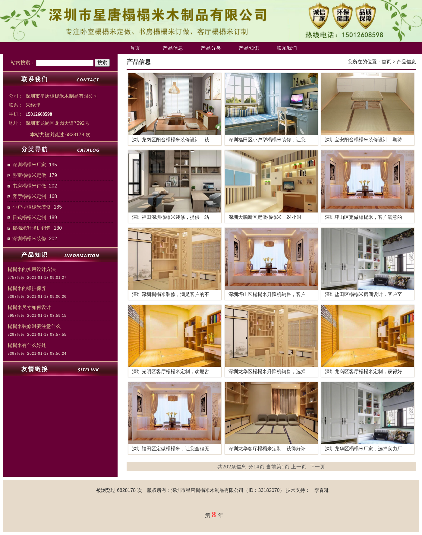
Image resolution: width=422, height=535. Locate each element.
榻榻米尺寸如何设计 (29, 307)
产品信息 (173, 48)
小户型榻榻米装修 (31, 206)
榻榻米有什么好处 (27, 345)
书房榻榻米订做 (29, 185)
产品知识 (249, 48)
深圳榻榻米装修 (29, 238)
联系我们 (287, 48)
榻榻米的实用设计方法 (32, 269)
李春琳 (321, 490)
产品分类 (211, 48)
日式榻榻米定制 (29, 217)
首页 (135, 48)
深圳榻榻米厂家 (29, 164)
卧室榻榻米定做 (29, 175)
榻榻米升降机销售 (31, 228)
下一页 (317, 466)
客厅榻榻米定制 (29, 196)
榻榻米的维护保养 (27, 288)
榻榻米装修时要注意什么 (34, 326)
